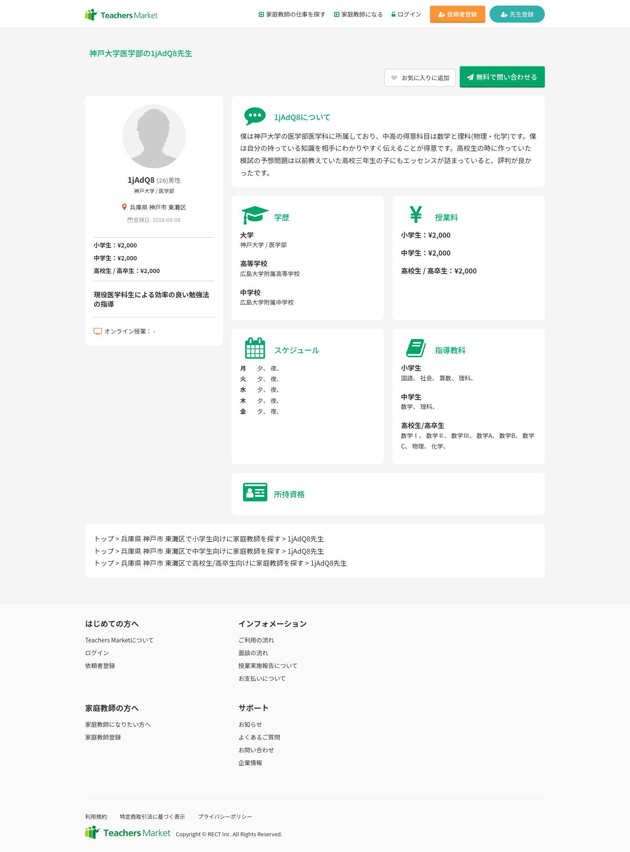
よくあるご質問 (259, 737)
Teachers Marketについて (119, 640)
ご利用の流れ (256, 640)
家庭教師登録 (103, 737)
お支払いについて (262, 678)
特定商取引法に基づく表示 (152, 816)
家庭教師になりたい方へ (118, 724)
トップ (104, 538)
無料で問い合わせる (502, 77)
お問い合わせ (256, 750)
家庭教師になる (358, 14)
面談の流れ (253, 652)
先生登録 (517, 14)
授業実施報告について (268, 665)
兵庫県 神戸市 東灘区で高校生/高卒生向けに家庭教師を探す (212, 563)
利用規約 (96, 816)
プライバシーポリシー (225, 816)
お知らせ (250, 724)
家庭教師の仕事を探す (292, 14)
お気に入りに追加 (420, 77)
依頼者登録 (457, 14)
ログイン (406, 14)
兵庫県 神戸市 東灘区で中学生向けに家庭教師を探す (201, 551)
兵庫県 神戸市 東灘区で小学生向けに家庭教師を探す (201, 538)
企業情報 (250, 762)
